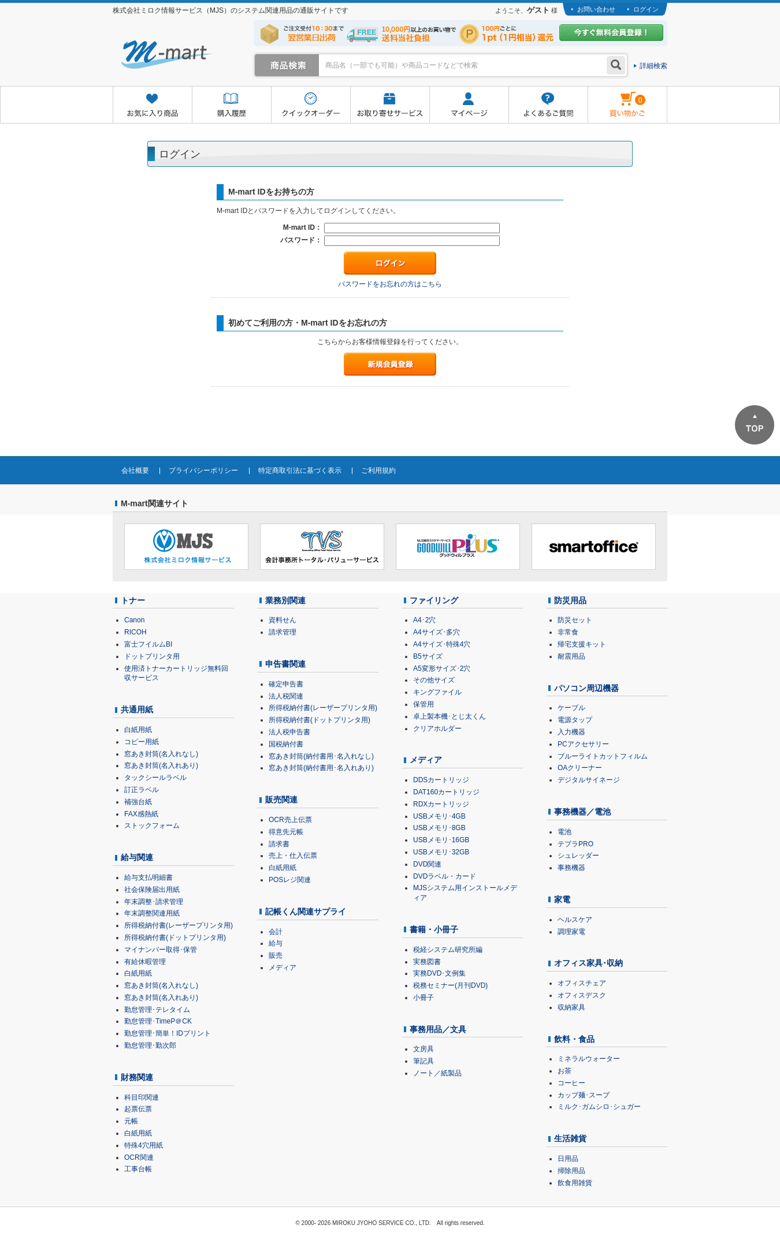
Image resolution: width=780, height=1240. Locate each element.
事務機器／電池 (582, 811)
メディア (282, 967)
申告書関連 (285, 663)
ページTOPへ (754, 425)
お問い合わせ (596, 9)
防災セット (575, 620)
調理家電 (571, 932)
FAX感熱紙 (141, 814)
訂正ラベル (141, 790)
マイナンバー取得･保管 (160, 950)
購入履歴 (231, 105)
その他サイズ (434, 680)
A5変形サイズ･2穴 (441, 668)
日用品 (568, 1159)
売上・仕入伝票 (293, 855)
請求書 (279, 844)
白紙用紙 (138, 730)
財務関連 (137, 1077)
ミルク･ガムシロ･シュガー (599, 1107)
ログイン (646, 9)
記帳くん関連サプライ (305, 911)
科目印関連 (141, 1097)
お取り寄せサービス (389, 105)
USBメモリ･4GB (439, 816)
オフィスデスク (582, 995)
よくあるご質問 (548, 105)
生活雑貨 (570, 1138)
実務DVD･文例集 (439, 973)
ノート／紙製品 (437, 1073)
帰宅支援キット (582, 644)
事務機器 (571, 868)
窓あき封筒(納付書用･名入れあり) (321, 768)
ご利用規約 (378, 470)
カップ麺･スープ (584, 1095)
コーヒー (571, 1083)
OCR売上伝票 (290, 820)
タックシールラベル (155, 778)
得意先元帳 (286, 832)
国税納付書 (286, 744)
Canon (134, 620)
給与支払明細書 (148, 877)
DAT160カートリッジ (446, 792)
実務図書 (427, 962)
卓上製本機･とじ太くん (449, 716)
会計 (276, 932)
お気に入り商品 (152, 105)
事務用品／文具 (438, 1029)
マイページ (468, 105)
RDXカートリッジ (441, 804)
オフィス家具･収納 (588, 963)
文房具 (423, 1049)
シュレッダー (578, 855)
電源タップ (575, 720)
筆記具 (423, 1061)
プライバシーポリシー (203, 470)
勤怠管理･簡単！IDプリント (167, 1033)
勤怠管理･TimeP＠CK (158, 1021)
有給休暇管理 (145, 962)
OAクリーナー (580, 768)
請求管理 (282, 632)
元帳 (131, 1121)
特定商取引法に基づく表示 (299, 470)
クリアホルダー (437, 728)
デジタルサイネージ (589, 780)
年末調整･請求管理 (153, 902)
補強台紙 (138, 802)
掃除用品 (571, 1171)
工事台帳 (138, 1169)
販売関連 (281, 799)
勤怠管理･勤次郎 (150, 1045)
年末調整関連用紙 (152, 913)
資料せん (282, 620)
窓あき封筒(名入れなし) (161, 754)
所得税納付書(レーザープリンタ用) (178, 925)
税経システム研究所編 (447, 950)
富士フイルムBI (148, 644)
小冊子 (423, 998)
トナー (133, 600)
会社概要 (135, 470)
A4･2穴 (424, 620)
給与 (276, 943)
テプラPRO (575, 844)
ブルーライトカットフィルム (603, 756)
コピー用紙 (141, 742)
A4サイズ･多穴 (436, 632)
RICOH (135, 632)
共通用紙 (137, 709)
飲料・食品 (574, 1039)
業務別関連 (285, 600)
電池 (564, 832)
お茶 (564, 1071)
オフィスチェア (582, 983)
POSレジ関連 (290, 880)
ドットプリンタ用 (152, 656)
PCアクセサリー (583, 744)
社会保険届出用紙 (152, 890)
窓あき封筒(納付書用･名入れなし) (321, 756)
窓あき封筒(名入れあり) (161, 765)
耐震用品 (571, 656)
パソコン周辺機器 (586, 688)
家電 (562, 899)
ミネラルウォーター (589, 1059)
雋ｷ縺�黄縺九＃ (617, 97)
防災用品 (570, 600)
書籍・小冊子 (434, 929)
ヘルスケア (575, 920)
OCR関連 (139, 1157)
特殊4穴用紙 (143, 1145)
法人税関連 (286, 696)
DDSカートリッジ (441, 780)
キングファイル (437, 692)
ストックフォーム (152, 825)
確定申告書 (286, 684)
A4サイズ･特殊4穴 (441, 644)
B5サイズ (428, 656)
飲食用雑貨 (575, 1183)
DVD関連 (427, 864)
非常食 (568, 632)
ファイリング (434, 600)
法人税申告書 (289, 732)
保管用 (423, 704)
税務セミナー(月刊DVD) (450, 985)
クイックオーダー (310, 105)
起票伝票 (138, 1109)
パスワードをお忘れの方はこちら (390, 284)
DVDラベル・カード (444, 876)
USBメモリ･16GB (441, 840)
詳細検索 (653, 66)
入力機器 (571, 732)
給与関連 (137, 857)
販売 (276, 955)
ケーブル (571, 708)
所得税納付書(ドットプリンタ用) (175, 937)
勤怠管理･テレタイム (157, 1010)
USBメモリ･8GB (439, 828)
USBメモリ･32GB (441, 852)
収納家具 (571, 1007)
